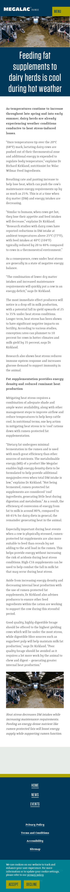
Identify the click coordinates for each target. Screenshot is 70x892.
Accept (13, 884)
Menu (57, 11)
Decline (31, 884)
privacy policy (35, 875)
